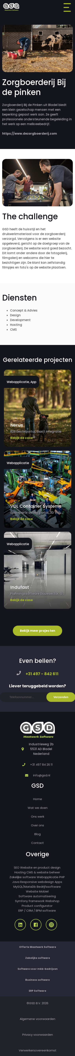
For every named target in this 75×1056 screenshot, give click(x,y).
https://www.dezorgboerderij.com (29, 133)
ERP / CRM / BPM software (37, 910)
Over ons (37, 825)
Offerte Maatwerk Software (37, 947)
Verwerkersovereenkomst (37, 1050)
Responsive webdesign (37, 882)
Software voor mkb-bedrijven (38, 969)
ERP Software (37, 990)
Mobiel (44, 891)
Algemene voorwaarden (37, 1019)
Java (15, 882)
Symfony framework (29, 901)
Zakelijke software (22, 877)
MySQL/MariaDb (24, 887)
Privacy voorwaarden (37, 1034)
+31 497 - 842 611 (42, 674)
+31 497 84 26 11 (41, 764)
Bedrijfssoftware (49, 887)
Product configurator (37, 906)
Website (32, 891)
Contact (37, 843)
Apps (58, 882)
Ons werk (37, 816)
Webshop (52, 901)
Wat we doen (38, 808)
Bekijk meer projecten (37, 631)
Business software (37, 980)
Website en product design (40, 867)
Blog (37, 834)
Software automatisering (37, 896)
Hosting (20, 872)
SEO (16, 867)
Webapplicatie (47, 877)
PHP (62, 877)
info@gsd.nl (41, 775)
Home (37, 799)
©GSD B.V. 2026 (37, 1003)
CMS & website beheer (43, 872)
